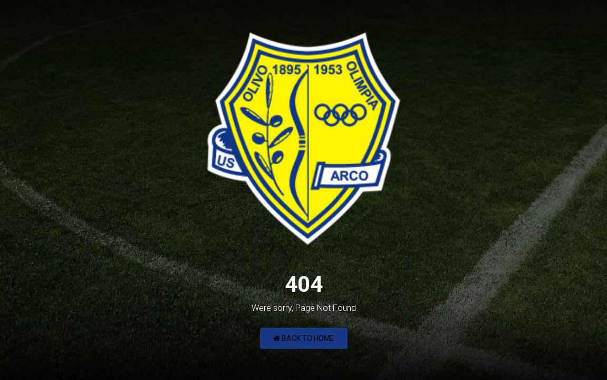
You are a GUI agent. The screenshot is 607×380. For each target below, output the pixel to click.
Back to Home (303, 338)
